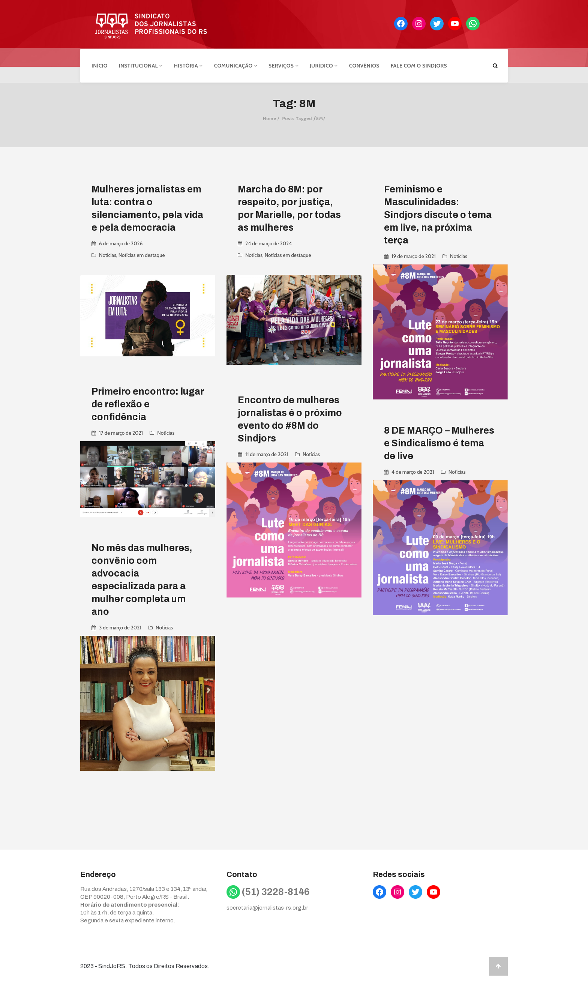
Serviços (283, 65)
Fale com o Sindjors (419, 65)
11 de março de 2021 (266, 453)
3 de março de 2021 (120, 626)
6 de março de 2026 (120, 242)
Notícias (107, 254)
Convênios (364, 65)
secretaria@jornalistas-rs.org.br (267, 907)
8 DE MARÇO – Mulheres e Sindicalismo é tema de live (439, 442)
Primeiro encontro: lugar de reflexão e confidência (148, 403)
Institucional (141, 65)
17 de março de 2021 (121, 432)
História (188, 65)
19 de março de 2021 (414, 255)
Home (269, 117)
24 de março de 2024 (268, 242)
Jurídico (324, 65)
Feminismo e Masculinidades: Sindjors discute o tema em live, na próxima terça (438, 213)
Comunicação (235, 65)
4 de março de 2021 (413, 471)
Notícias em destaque (141, 254)
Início (100, 65)
